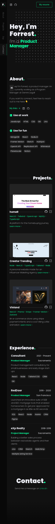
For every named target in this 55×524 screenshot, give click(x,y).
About (3, 15)
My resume (44, 4)
